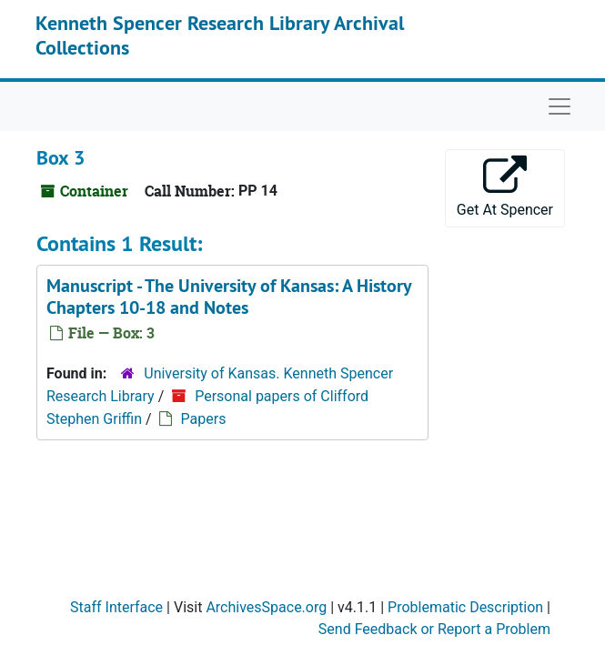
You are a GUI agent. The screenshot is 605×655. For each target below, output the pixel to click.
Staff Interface (116, 607)
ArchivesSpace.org (266, 607)
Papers (204, 419)
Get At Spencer (505, 187)
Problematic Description (465, 607)
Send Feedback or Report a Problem (434, 629)
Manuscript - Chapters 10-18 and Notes (228, 296)
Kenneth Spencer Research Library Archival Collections (219, 34)
